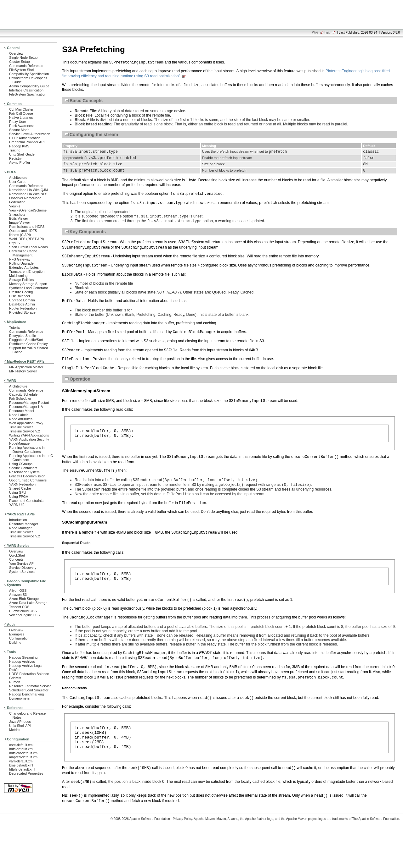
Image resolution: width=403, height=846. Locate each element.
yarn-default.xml (21, 761)
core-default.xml (21, 745)
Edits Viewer (18, 218)
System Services (22, 572)
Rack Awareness (21, 126)
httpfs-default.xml (22, 769)
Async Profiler (19, 162)
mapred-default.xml (23, 757)
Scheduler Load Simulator (28, 690)
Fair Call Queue (21, 113)
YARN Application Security (29, 439)
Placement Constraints (26, 501)
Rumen (14, 682)
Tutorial (14, 327)
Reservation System (24, 472)
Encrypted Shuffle (22, 336)
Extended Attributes (24, 267)
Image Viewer (19, 222)
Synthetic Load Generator (28, 288)
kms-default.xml (21, 765)
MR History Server (23, 371)
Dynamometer (20, 698)
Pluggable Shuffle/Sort (26, 340)
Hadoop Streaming (23, 657)
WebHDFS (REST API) (26, 239)
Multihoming (18, 275)
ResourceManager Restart (29, 402)
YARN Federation (22, 484)
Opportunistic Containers (28, 480)
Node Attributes (20, 419)
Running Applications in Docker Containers (27, 449)
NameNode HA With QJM (28, 190)
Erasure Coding (21, 292)
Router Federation (23, 308)
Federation (17, 202)
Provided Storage (22, 312)
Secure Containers (23, 468)
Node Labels (18, 415)
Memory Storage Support (28, 284)
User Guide (17, 182)
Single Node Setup (23, 57)
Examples (16, 634)
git (328, 32)
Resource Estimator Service (30, 686)
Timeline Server (21, 427)
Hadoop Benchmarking (26, 694)
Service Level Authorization (29, 134)
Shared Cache (20, 488)
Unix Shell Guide (22, 154)
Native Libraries (21, 117)
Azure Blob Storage (24, 599)
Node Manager (20, 528)
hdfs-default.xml (21, 749)
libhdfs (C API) (20, 235)
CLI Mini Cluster (21, 109)
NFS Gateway (19, 259)
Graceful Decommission (27, 476)
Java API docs (20, 721)
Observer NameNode (25, 198)
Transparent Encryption (26, 271)
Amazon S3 (18, 594)
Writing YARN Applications (29, 435)
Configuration (19, 638)
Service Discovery (23, 567)
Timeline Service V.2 (24, 431)
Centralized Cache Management (23, 253)
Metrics (14, 730)
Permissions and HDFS (27, 226)
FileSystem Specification (27, 94)
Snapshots (17, 214)
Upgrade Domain (22, 300)
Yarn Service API (22, 563)
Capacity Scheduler (24, 394)
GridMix (15, 678)
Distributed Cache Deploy (28, 344)
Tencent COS (19, 607)
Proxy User (17, 122)
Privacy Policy (182, 835)
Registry (15, 158)
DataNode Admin (22, 304)
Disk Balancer (19, 296)
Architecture (18, 177)
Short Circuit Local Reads (28, 247)
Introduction (18, 520)
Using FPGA (18, 496)
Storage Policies (21, 280)
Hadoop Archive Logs (25, 665)
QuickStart (17, 555)
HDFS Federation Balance (29, 674)
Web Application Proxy (26, 423)
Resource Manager (23, 524)
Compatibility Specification (29, 74)
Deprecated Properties (26, 773)
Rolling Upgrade (21, 263)
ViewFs (14, 206)
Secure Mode (19, 130)
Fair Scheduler (20, 398)
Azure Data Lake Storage (28, 603)
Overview (16, 53)
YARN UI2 (17, 505)
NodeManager (20, 443)
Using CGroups (20, 464)
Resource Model (21, 411)
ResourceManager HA (26, 407)
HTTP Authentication (24, 138)
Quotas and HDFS (23, 231)
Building (15, 642)
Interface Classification (26, 90)
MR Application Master (26, 367)
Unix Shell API (20, 726)
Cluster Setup (19, 61)
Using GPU (17, 492)
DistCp (14, 670)
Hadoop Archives (22, 661)
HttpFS (14, 243)
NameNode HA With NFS (28, 194)
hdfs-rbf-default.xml (23, 753)
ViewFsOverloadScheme (28, 210)
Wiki (315, 32)
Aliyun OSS (17, 590)
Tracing (14, 150)
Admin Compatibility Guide (29, 86)
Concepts (16, 559)
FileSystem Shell (22, 70)
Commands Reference (26, 66)
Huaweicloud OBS (23, 611)
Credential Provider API (27, 142)
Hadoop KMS (19, 146)
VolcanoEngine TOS (24, 615)
